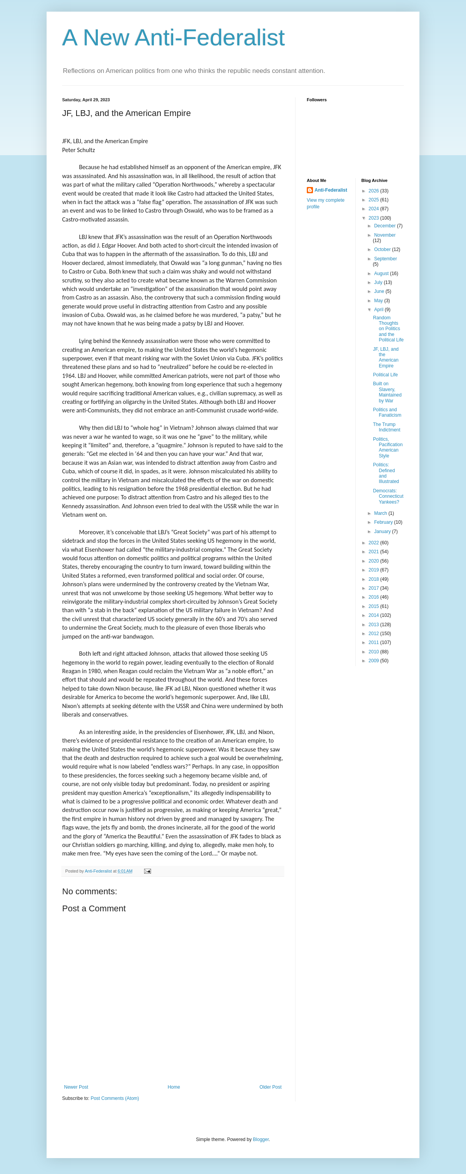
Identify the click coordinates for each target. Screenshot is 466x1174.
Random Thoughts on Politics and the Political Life (388, 329)
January (383, 531)
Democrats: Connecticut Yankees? (388, 496)
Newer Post (76, 1087)
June (379, 291)
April (379, 309)
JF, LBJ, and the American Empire (385, 357)
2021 (374, 551)
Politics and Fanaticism (387, 412)
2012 (374, 633)
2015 (374, 606)
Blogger (261, 1139)
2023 (374, 218)
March (381, 513)
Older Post (270, 1087)
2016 (374, 597)
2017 (374, 588)
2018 (374, 579)
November (384, 235)
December (385, 226)
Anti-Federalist (331, 190)
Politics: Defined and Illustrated (386, 473)
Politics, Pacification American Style (387, 447)
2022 (374, 542)
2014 (374, 615)
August (382, 273)
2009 (374, 660)
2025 (374, 200)
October (383, 249)
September (385, 258)
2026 (374, 191)
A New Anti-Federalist (173, 37)
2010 (374, 652)
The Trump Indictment (386, 427)
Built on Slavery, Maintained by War (387, 392)
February (384, 522)
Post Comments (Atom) (114, 1098)
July (379, 282)
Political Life (385, 374)
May (379, 300)
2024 (374, 208)
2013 (374, 624)
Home (174, 1087)
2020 (374, 561)
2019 (374, 570)
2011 (374, 642)
